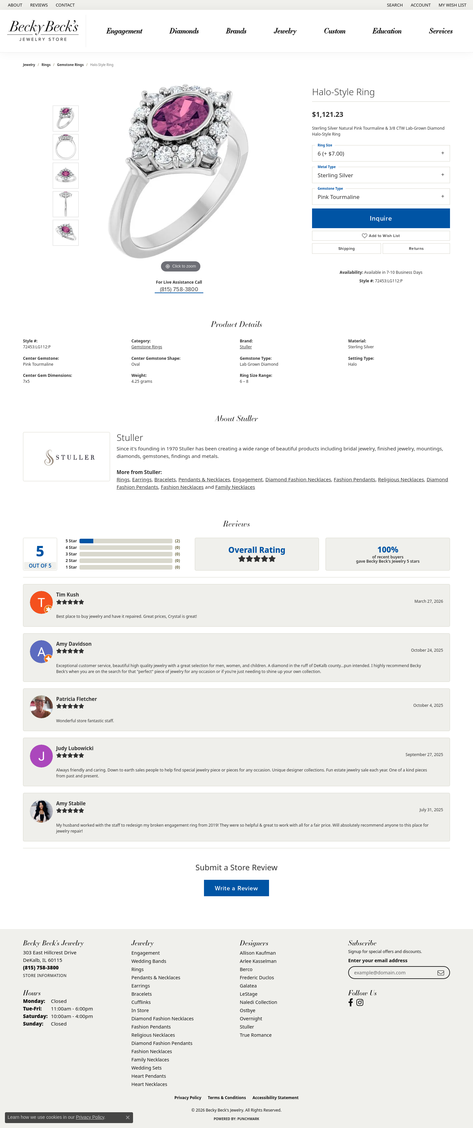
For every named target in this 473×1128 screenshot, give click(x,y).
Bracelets (165, 479)
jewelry (29, 64)
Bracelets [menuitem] (141, 994)
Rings (46, 64)
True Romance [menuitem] (256, 1035)
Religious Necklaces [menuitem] (153, 1035)
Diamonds (184, 30)
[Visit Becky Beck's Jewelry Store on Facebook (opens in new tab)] (350, 1003)
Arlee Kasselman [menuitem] (258, 961)
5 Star (71, 541)
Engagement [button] (124, 30)
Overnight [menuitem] (251, 1018)
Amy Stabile (71, 803)
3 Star (71, 554)
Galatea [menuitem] (248, 986)
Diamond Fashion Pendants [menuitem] (161, 1043)
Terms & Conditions (227, 1097)
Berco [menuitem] (246, 969)
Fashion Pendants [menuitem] (151, 1027)
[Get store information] (45, 975)
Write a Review (236, 888)
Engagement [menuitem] (145, 953)
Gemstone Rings (70, 64)
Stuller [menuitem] (247, 1027)
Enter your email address (377, 960)
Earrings (141, 479)
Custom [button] (334, 30)
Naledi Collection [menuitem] (258, 1002)
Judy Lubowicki (75, 748)
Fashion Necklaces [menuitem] (151, 1051)
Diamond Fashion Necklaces (298, 479)
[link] (14, 5)
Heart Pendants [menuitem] (148, 1076)
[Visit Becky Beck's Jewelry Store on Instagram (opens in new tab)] (359, 1003)
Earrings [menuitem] (140, 986)
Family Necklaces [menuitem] (150, 1059)
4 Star (71, 547)
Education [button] (386, 30)
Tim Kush (67, 594)
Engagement (248, 479)
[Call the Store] (41, 967)
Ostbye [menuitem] (247, 1010)
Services (441, 30)
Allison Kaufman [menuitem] (258, 953)
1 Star (71, 567)
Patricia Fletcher (76, 699)
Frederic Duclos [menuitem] (257, 977)
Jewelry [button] (285, 30)
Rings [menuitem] (137, 969)
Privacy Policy (187, 1097)
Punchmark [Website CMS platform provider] (248, 1119)
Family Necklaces (235, 487)
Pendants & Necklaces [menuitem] (155, 977)
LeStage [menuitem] (249, 994)
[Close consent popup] (128, 1117)
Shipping (346, 248)
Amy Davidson (74, 643)
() (177, 541)
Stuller (246, 347)
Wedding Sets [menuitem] (146, 1068)
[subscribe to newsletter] (440, 972)
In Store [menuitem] (140, 1010)
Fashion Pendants (354, 479)
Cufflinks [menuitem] (141, 1002)
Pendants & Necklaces (204, 479)
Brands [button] (236, 30)
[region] (180, 175)
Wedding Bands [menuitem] (148, 961)
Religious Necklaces (401, 479)
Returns (416, 248)
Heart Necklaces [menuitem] (149, 1084)
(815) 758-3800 (179, 289)
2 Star (71, 560)
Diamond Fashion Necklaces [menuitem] (162, 1018)
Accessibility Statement (276, 1097)
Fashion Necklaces (182, 487)
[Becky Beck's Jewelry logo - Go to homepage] (44, 31)
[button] (394, 5)
